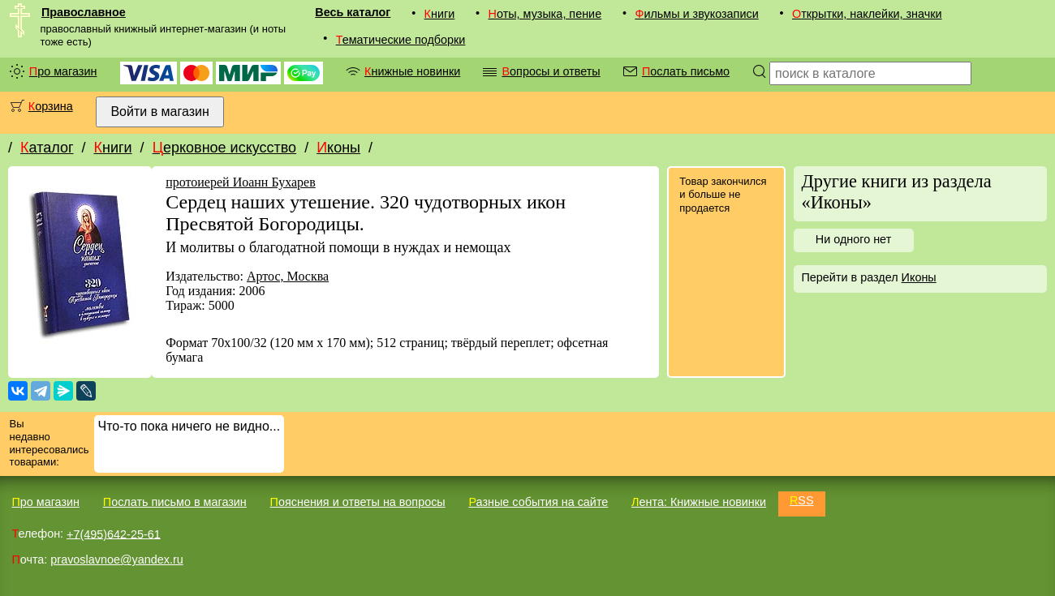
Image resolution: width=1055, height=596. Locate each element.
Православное (83, 12)
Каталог (46, 147)
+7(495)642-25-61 (114, 533)
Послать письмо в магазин (175, 501)
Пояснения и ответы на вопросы (358, 501)
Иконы (338, 147)
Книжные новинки (412, 71)
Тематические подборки (401, 39)
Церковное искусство (225, 147)
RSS (802, 500)
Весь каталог (352, 12)
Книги (439, 13)
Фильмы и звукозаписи (696, 13)
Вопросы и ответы (551, 71)
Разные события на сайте (538, 501)
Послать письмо (686, 71)
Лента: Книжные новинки (698, 501)
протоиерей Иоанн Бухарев (241, 182)
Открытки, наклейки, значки (867, 13)
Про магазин (63, 71)
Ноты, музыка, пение (545, 13)
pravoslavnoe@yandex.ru (116, 559)
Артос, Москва (288, 276)
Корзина (50, 106)
